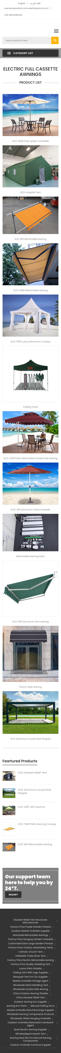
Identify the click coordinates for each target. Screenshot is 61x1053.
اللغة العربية (35, 3)
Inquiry (13, 894)
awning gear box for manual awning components (30, 1039)
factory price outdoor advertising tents (30, 947)
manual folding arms (42, 1005)
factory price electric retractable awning (30, 960)
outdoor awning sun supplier (30, 1001)
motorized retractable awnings (30, 935)
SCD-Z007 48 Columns (31, 807)
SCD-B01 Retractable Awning (30, 239)
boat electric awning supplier (30, 1029)
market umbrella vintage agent (30, 980)
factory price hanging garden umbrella (30, 939)
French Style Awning (30, 687)
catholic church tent (31, 951)
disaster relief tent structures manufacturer (30, 921)
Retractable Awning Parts (30, 556)
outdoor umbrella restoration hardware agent (30, 1024)
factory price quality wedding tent (30, 964)
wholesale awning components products (30, 1014)
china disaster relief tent (30, 997)
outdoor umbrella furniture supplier (30, 1044)
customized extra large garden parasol (30, 943)
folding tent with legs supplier (30, 972)
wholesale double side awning (30, 989)
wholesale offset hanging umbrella (30, 1018)
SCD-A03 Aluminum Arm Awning (30, 621)
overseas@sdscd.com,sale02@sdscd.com (26, 8)
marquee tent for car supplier (30, 976)
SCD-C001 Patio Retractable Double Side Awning (31, 458)
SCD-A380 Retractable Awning (30, 290)
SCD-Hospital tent (30, 192)
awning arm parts (17, 1005)
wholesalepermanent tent (30, 1033)
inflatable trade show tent (30, 955)
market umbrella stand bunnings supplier (30, 1010)
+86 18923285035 (13, 14)
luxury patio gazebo (30, 968)
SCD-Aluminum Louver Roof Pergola (30, 738)
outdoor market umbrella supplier (30, 930)
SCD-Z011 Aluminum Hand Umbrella (30, 509)
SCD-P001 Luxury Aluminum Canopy (30, 341)
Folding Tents (30, 407)
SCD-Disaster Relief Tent (32, 772)
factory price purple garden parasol (30, 926)
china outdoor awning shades (30, 993)
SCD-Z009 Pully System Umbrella (30, 141)
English (21, 3)
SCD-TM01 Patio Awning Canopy (37, 824)
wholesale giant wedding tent (30, 985)
